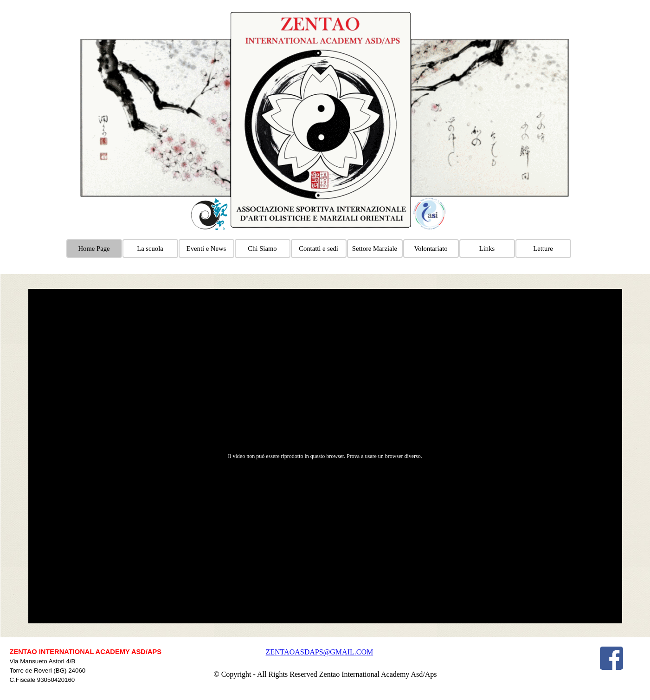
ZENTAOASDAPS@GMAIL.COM (319, 652)
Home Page (94, 248)
